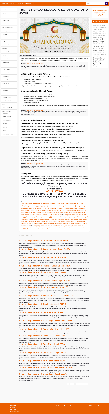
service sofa (5, 72)
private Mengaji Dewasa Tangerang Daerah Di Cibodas (46, 205)
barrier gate (5, 20)
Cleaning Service (7, 23)
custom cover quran (7, 27)
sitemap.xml (95, 405)
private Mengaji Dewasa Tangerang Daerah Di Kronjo (50, 214)
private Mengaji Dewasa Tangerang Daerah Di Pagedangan (43, 217)
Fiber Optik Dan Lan (7, 107)
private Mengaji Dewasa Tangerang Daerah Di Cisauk (55, 206)
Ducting (4, 30)
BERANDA (5, 3)
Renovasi (5, 58)
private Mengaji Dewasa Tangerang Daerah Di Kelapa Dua (38, 212)
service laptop (6, 69)
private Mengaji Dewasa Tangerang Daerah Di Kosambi (65, 212)
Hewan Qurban (6, 116)
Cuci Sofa (4, 127)
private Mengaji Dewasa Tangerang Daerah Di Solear (44, 225)
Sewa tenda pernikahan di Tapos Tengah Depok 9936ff (43, 287)
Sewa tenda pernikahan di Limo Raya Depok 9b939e (42, 336)
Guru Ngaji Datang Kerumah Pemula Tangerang (99, 48)
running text (5, 62)
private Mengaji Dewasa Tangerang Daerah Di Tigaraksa (43, 228)
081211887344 (54, 191)
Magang (4, 48)
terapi (4, 104)
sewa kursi (5, 93)
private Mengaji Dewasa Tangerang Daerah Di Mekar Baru (58, 215)
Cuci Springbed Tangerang (97, 64)
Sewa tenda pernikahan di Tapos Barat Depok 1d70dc (42, 257)
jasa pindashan (6, 44)
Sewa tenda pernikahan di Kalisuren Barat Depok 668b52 (44, 241)
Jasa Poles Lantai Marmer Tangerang (99, 37)
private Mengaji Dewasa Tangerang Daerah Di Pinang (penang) (43, 221)
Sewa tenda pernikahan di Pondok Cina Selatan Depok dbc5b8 (46, 296)
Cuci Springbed (6, 97)
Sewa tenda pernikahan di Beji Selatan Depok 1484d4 (42, 361)
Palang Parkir (6, 51)
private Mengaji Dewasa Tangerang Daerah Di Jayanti (52, 210)
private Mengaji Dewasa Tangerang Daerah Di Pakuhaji (70, 217)
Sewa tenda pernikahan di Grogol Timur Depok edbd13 (43, 374)
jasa (3, 41)
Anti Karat (5, 9)
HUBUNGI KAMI (29, 3)
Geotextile (5, 79)
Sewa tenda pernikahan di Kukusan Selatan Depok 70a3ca (44, 281)
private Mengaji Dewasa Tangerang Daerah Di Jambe (65, 208)
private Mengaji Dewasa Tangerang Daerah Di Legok (75, 214)
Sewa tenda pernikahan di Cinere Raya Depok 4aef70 (42, 312)
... (81, 384)
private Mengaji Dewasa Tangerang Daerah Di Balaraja (33, 203)
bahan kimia (5, 16)
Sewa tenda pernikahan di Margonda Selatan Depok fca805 (45, 266)
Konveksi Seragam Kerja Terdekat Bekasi (100, 60)
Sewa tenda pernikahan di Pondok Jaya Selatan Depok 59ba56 (46, 367)
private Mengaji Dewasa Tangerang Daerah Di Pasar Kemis (56, 219)
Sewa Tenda (5, 83)
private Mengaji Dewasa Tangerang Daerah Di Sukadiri (68, 225)
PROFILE (12, 3)
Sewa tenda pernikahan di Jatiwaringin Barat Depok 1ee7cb (45, 321)
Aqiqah (4, 13)
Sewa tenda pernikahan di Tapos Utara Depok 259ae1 (42, 344)
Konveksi (5, 90)
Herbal (4, 130)
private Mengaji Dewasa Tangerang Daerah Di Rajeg (70, 221)
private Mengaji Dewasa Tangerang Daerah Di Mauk (32, 215)
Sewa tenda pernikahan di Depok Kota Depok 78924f (42, 304)
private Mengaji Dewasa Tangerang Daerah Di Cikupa (72, 205)
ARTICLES (20, 3)
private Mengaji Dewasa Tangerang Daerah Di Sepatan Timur (57, 223)
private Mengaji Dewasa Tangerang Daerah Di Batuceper (59, 203)
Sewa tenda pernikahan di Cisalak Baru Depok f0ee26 (42, 272)
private (4, 55)
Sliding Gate (5, 76)
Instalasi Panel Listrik (8, 134)
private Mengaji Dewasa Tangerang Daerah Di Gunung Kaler (39, 208)
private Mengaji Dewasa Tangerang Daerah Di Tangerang (57, 226)
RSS (90, 405)
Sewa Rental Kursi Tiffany (99, 25)
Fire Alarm (5, 34)
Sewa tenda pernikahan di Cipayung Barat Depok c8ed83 (44, 329)
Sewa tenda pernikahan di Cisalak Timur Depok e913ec (43, 352)
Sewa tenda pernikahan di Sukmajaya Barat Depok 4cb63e (44, 249)
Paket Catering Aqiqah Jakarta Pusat (35, 63)
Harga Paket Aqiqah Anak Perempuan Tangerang (99, 44)
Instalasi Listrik (6, 120)
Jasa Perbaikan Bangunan (6, 112)
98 (84, 384)
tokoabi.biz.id (69, 405)
